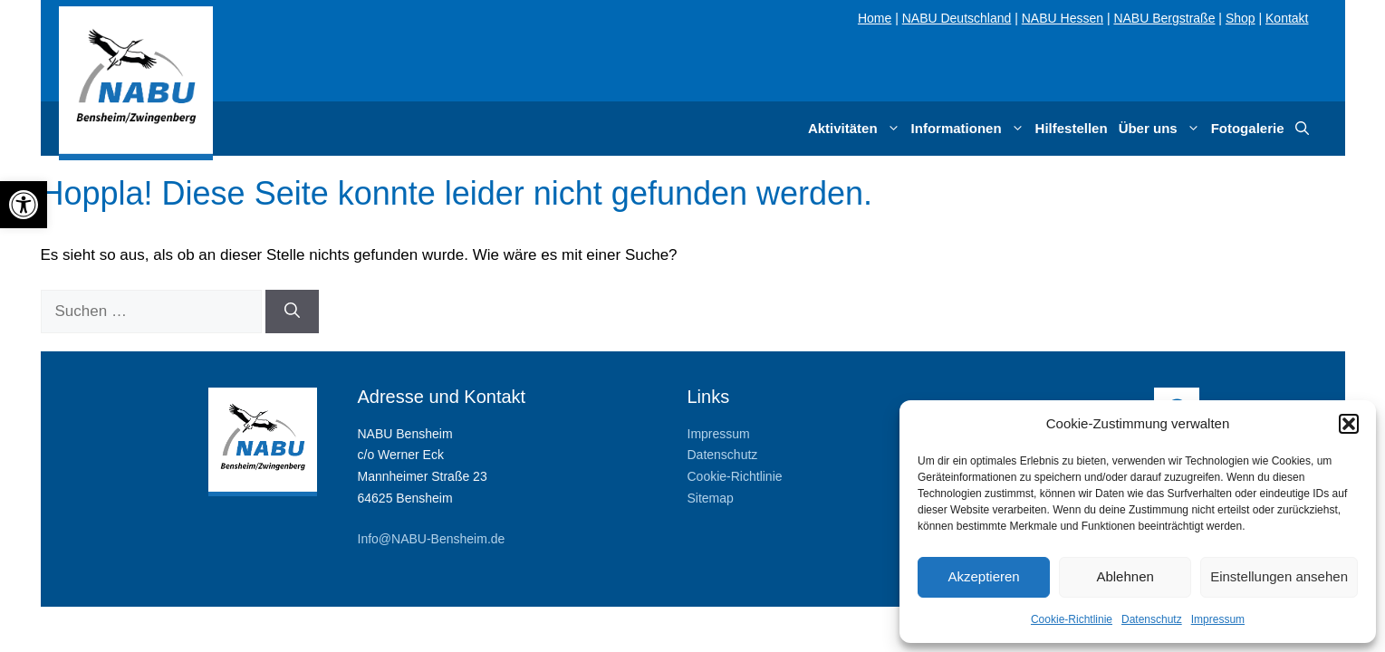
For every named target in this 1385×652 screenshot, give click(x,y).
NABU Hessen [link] (1062, 18)
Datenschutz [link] (1151, 619)
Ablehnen (1124, 576)
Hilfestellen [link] (1071, 128)
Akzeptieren (983, 576)
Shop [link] (1240, 18)
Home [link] (874, 18)
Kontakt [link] (1286, 18)
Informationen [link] (970, 128)
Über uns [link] (1162, 128)
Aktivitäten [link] (857, 128)
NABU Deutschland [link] (957, 18)
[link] (23, 204)
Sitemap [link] (711, 498)
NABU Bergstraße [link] (1164, 18)
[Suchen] (292, 311)
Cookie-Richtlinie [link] (1071, 619)
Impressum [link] (1218, 619)
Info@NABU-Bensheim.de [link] (431, 539)
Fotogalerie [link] (1247, 128)
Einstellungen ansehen (1279, 576)
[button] (1349, 424)
